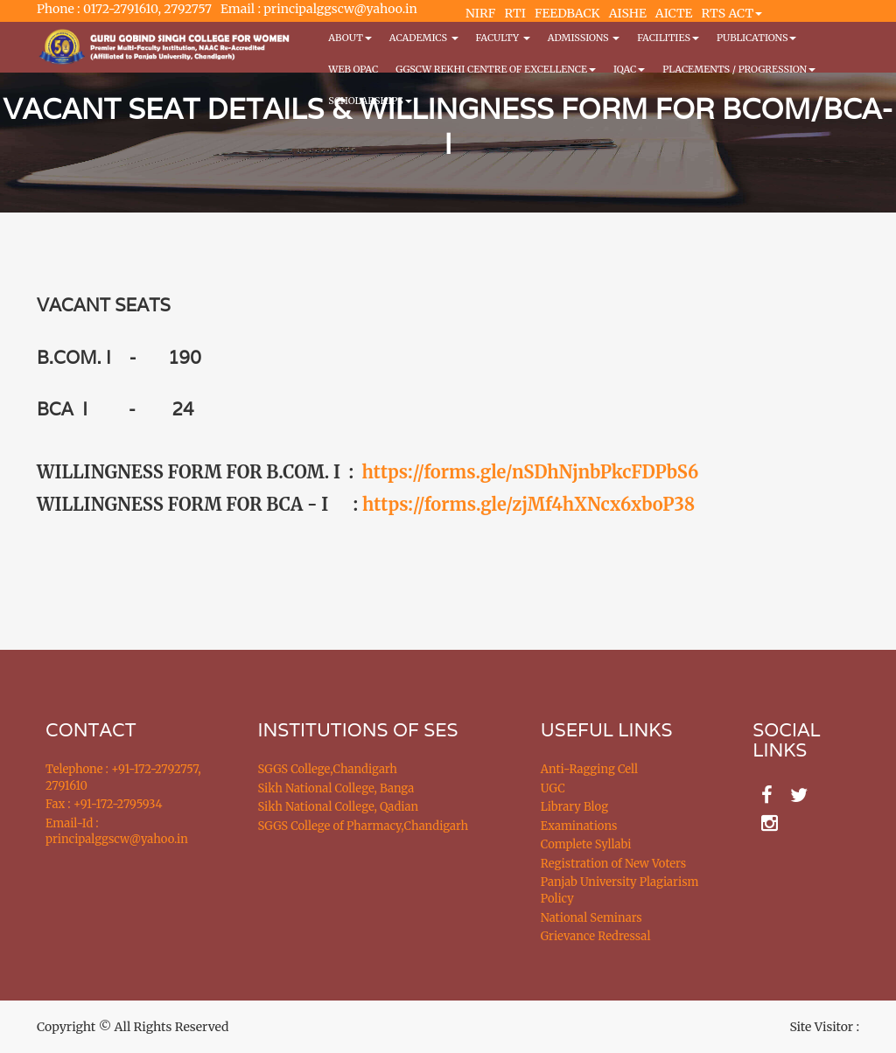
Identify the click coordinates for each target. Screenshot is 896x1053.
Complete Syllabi (586, 844)
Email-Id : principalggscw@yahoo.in (117, 831)
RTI (514, 13)
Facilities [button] (668, 37)
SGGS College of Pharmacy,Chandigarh (363, 826)
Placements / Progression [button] (739, 69)
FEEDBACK (567, 13)
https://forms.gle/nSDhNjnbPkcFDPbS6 (530, 472)
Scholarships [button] (370, 100)
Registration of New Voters (613, 863)
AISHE (628, 13)
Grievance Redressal (596, 936)
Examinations (579, 826)
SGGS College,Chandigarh (327, 769)
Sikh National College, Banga (336, 788)
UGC (553, 788)
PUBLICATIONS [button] (756, 37)
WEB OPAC (353, 69)
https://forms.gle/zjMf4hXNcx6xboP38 (528, 504)
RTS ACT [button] (732, 13)
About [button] (349, 37)
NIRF (480, 13)
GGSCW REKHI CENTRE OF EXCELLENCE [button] (496, 69)
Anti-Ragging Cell (589, 769)
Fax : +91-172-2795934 (104, 804)
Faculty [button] (503, 37)
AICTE (674, 13)
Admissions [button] (584, 37)
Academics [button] (423, 37)
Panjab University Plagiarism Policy (620, 890)
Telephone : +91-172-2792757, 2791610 (123, 777)
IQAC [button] (629, 69)
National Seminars (591, 917)
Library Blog (574, 806)
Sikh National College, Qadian (338, 806)
